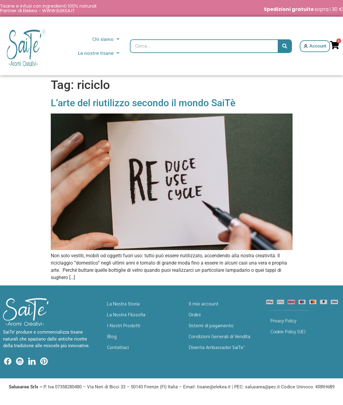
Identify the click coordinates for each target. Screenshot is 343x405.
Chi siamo (105, 39)
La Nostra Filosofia (126, 314)
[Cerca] (284, 46)
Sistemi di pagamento (211, 325)
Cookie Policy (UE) (288, 331)
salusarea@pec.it (262, 387)
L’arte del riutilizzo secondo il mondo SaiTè (143, 103)
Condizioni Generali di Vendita (219, 336)
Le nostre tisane (98, 53)
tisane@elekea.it (214, 387)
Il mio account (203, 303)
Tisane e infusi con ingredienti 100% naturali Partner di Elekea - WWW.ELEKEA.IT (48, 8)
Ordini (195, 314)
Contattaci (118, 347)
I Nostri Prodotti (123, 325)
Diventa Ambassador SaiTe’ (217, 347)
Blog (112, 336)
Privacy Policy (283, 320)
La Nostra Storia (123, 303)
